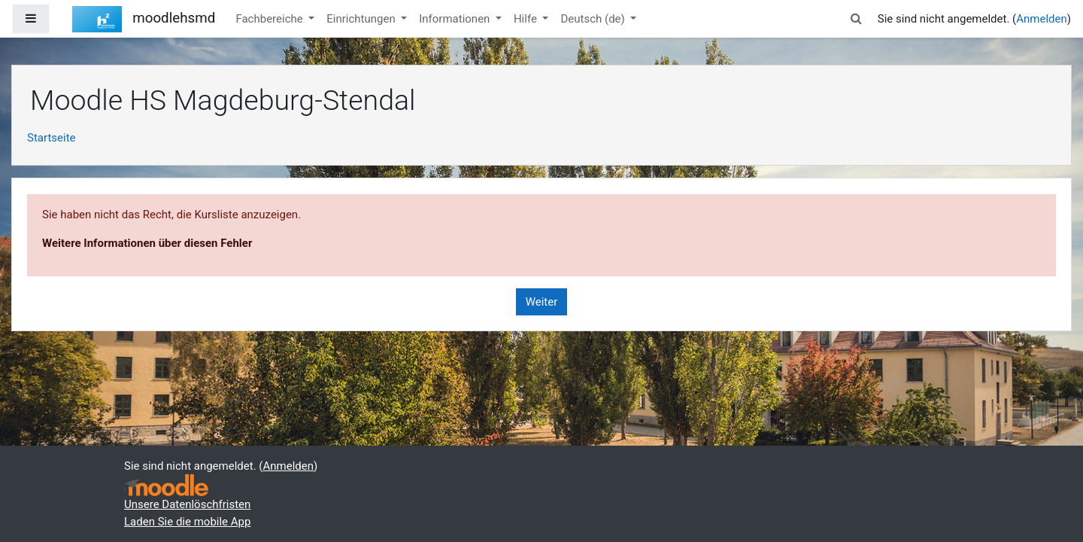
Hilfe (527, 19)
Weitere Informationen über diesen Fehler (147, 243)
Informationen (456, 19)
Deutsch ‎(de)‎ (593, 19)
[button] (856, 19)
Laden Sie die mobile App (187, 521)
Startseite (51, 138)
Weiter (542, 302)
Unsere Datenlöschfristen (187, 504)
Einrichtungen (362, 19)
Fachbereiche (270, 19)
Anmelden (1041, 19)
